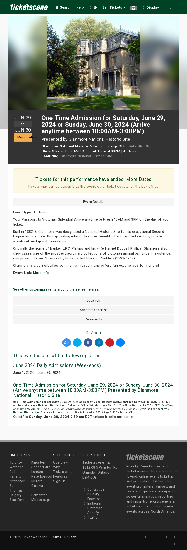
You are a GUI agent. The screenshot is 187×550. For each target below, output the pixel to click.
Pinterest (92, 508)
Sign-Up (59, 481)
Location (93, 300)
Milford (37, 481)
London (37, 472)
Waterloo (17, 467)
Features (60, 476)
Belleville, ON (139, 146)
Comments (93, 319)
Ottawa (37, 486)
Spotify (90, 513)
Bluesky (91, 494)
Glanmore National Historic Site (86, 156)
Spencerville (41, 467)
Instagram (93, 503)
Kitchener (17, 481)
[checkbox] (150, 7)
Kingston (38, 462)
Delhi (14, 472)
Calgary (16, 495)
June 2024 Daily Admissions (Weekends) (57, 365)
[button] (133, 7)
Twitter (90, 517)
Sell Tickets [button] (114, 7)
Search (63, 7)
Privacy (70, 537)
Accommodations (94, 310)
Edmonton (39, 495)
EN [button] (93, 7)
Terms (56, 537)
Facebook (92, 499)
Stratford (17, 500)
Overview (60, 462)
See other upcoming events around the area (56, 289)
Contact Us (93, 489)
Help (80, 7)
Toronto (16, 462)
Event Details (93, 202)
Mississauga (41, 500)
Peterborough (42, 476)
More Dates (24, 137)
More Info (44, 273)
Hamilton (17, 476)
